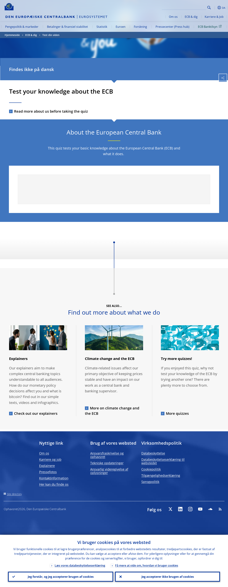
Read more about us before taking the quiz (51, 111)
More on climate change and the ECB (112, 411)
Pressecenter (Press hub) (172, 27)
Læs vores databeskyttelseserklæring (80, 565)
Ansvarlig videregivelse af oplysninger (109, 471)
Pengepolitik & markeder (21, 27)
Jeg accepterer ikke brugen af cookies (167, 576)
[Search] (188, 7)
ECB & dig (191, 17)
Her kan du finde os (54, 484)
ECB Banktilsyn (210, 26)
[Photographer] (64, 347)
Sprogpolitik (150, 482)
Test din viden (50, 35)
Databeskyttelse (153, 453)
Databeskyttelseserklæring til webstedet (163, 461)
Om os (173, 17)
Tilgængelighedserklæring (160, 475)
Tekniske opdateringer (107, 463)
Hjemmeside (12, 35)
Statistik (101, 27)
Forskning (140, 27)
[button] (214, 8)
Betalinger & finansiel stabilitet (67, 27)
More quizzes (177, 413)
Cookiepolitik (151, 469)
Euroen (120, 27)
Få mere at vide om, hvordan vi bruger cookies (146, 565)
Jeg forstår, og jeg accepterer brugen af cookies (60, 576)
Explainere (47, 466)
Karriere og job (50, 459)
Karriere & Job (214, 17)
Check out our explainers (35, 413)
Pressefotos (48, 472)
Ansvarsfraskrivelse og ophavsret (107, 455)
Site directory (14, 494)
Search (209, 7)
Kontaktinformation (53, 478)
